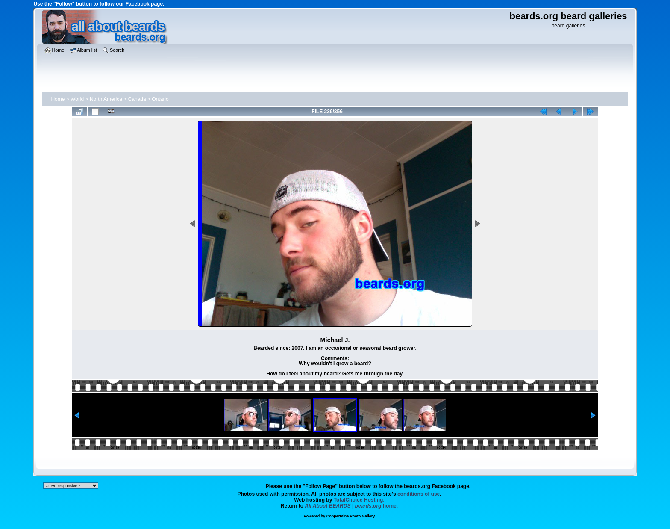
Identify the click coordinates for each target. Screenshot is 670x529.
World (77, 99)
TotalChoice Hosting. (359, 500)
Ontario (160, 99)
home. (351, 506)
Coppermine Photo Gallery (350, 516)
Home (58, 99)
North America (106, 99)
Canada (137, 99)
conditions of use (418, 494)
